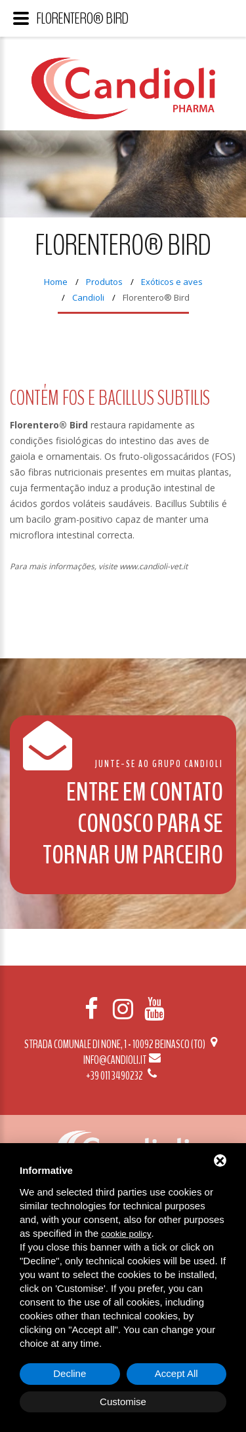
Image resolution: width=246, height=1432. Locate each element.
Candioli (88, 297)
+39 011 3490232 (122, 1075)
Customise (123, 1401)
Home (56, 282)
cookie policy (126, 1234)
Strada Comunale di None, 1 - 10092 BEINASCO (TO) (123, 1044)
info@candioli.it (123, 1060)
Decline (69, 1373)
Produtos (104, 282)
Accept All (176, 1373)
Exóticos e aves (172, 282)
